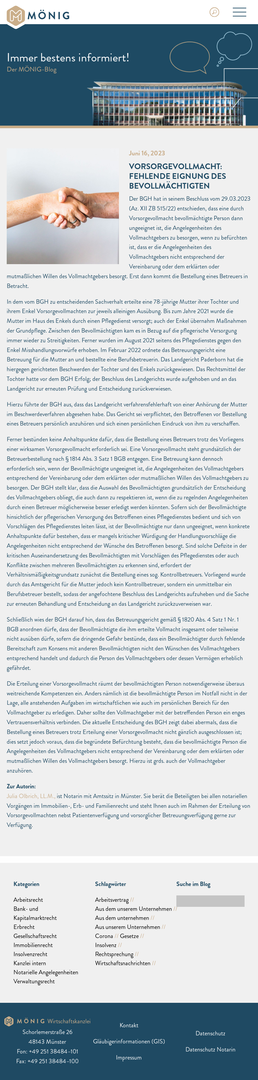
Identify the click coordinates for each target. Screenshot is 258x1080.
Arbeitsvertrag (112, 899)
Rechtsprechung (114, 954)
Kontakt (129, 1025)
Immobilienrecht (33, 945)
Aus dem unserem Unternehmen (133, 908)
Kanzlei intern (29, 963)
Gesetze (129, 936)
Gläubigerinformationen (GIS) (129, 1041)
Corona (104, 936)
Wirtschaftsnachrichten (122, 963)
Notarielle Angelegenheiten (45, 972)
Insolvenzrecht (30, 954)
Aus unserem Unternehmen (127, 927)
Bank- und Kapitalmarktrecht (35, 913)
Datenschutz (210, 1033)
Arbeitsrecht (28, 899)
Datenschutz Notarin (210, 1049)
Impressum (129, 1057)
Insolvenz (106, 945)
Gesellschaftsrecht (35, 936)
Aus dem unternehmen (122, 918)
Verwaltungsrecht (34, 981)
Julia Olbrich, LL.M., (31, 796)
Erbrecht (24, 927)
